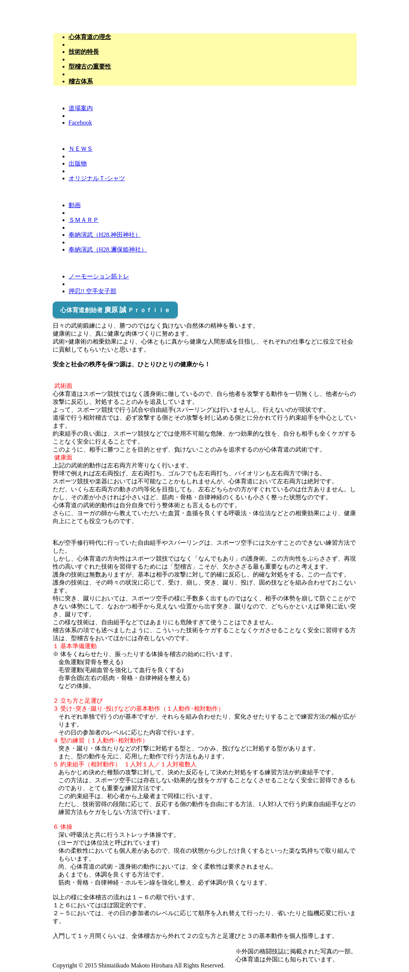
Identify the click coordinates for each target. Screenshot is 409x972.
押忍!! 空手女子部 (93, 291)
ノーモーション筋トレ (99, 276)
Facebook (80, 122)
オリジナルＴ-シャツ (97, 178)
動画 (75, 205)
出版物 (78, 163)
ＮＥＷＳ (81, 148)
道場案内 (81, 108)
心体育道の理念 (90, 37)
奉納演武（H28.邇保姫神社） (108, 249)
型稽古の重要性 (90, 66)
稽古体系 (81, 81)
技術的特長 (84, 51)
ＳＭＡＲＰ (84, 220)
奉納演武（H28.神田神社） (105, 234)
